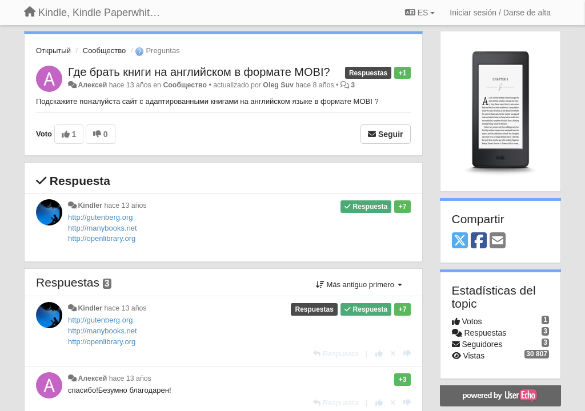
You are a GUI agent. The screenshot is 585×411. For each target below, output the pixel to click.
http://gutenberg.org (100, 217)
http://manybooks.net (102, 228)
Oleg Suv (278, 85)
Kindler (90, 205)
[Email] (498, 241)
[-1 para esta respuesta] (407, 353)
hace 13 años (125, 205)
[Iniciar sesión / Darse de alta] (500, 12)
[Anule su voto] (393, 353)
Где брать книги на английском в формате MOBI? (199, 72)
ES (420, 12)
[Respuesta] (335, 353)
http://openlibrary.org (101, 238)
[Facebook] (479, 241)
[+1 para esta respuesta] (379, 353)
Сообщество (104, 50)
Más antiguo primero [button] (359, 284)
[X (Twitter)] (460, 241)
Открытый (53, 50)
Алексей (92, 85)
